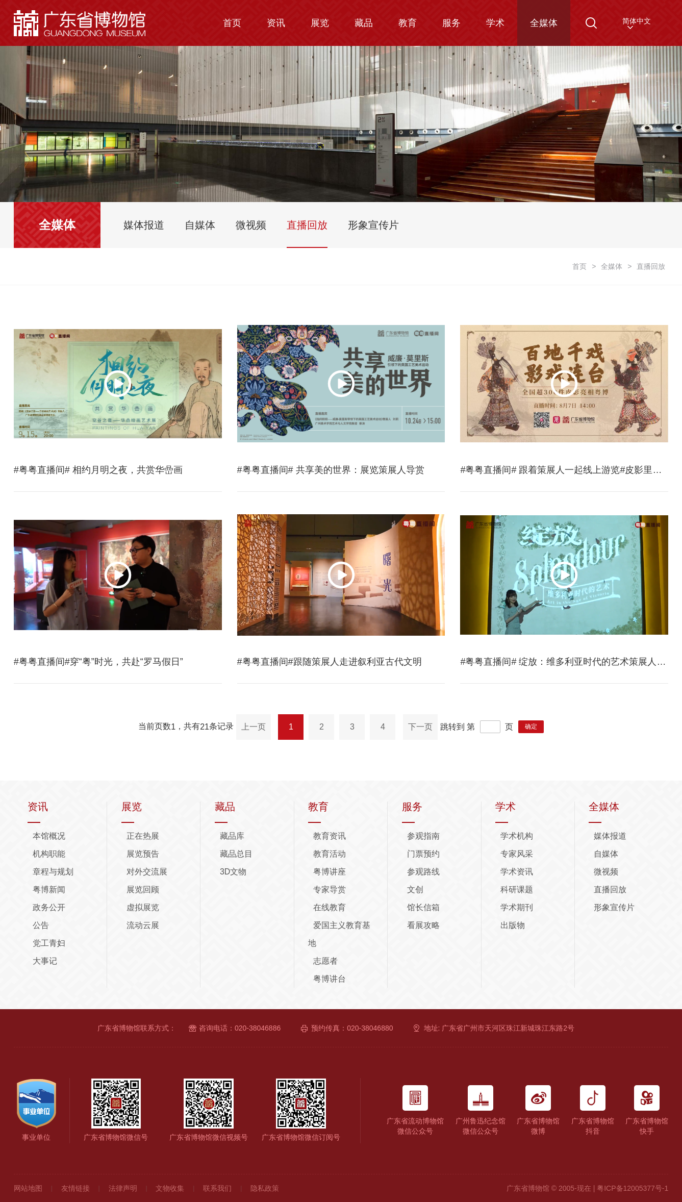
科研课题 (516, 889)
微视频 (606, 871)
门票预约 (423, 853)
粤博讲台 (329, 978)
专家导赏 (329, 889)
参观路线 (423, 871)
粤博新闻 (49, 889)
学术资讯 (516, 871)
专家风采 (516, 853)
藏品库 (232, 836)
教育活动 (329, 853)
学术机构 (516, 836)
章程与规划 (53, 871)
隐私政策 (264, 1188)
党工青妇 (49, 943)
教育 (407, 23)
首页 (232, 23)
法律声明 (123, 1188)
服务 (451, 23)
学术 (495, 23)
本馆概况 (49, 836)
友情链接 (75, 1188)
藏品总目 (236, 853)
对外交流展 (147, 871)
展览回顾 (143, 889)
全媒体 (544, 23)
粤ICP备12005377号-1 (632, 1188)
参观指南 (423, 836)
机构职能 (49, 853)
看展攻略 (423, 925)
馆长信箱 (423, 907)
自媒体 (606, 853)
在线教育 (329, 907)
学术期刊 (516, 907)
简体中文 (636, 21)
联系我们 (217, 1188)
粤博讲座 (329, 871)
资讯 (276, 23)
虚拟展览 (143, 907)
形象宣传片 (614, 907)
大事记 (45, 961)
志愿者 (325, 961)
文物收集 (170, 1188)
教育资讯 (329, 836)
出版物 (512, 925)
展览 (320, 23)
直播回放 (610, 889)
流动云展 (143, 925)
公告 (41, 925)
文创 (415, 889)
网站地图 (28, 1188)
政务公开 (49, 907)
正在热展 (143, 836)
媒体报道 (610, 836)
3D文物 (233, 871)
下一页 (420, 726)
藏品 (364, 23)
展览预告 (143, 853)
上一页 (253, 726)
